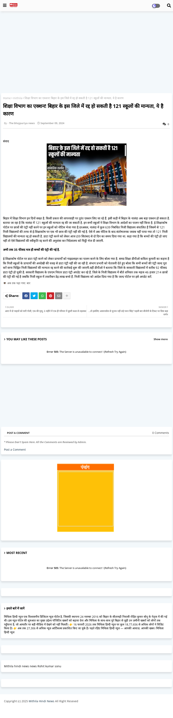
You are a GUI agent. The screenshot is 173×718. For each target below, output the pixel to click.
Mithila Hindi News (41, 701)
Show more (161, 339)
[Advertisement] (86, 43)
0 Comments (160, 433)
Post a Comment (15, 449)
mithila (17, 98)
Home (7, 98)
